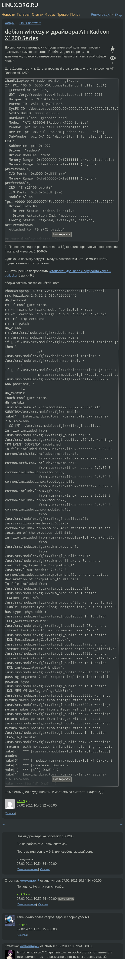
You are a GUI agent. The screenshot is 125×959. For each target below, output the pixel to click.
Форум (50, 15)
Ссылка (10, 813)
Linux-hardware (30, 23)
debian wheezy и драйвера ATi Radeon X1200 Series (57, 35)
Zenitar (22, 925)
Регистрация (101, 15)
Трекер (63, 15)
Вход (118, 15)
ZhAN (21, 801)
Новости (8, 15)
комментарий (29, 880)
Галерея (23, 15)
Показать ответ (27, 904)
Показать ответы (28, 869)
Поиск (75, 15)
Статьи (37, 15)
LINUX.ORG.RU (20, 5)
